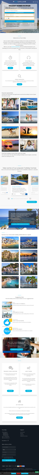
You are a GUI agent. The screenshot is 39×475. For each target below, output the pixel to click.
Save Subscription (9, 462)
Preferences (14, 473)
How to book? (22, 434)
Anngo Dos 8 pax (16, 186)
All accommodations (31, 201)
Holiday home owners (24, 438)
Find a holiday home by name (19, 12)
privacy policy (11, 460)
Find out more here (25, 473)
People (7, 18)
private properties (16, 46)
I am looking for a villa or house (12, 24)
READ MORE (10, 393)
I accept (36, 472)
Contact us (22, 437)
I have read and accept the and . (8, 460)
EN (33, 2)
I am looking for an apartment (11, 26)
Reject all (18, 473)
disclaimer (5, 460)
